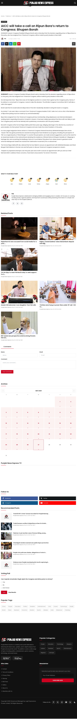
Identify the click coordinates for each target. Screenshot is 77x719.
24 (6, 445)
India (52, 610)
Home (2, 16)
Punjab (10, 607)
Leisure (43, 649)
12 (27, 423)
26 (27, 445)
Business (16, 610)
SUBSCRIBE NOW (58, 680)
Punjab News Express (6, 246)
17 (6, 434)
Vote (4, 593)
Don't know (6, 588)
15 (60, 423)
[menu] (2, 3)
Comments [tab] (7, 347)
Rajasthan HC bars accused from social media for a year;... (19, 243)
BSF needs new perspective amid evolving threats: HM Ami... (18, 337)
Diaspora (69, 644)
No (3, 585)
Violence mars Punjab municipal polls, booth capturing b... (31, 562)
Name (3, 352)
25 (17, 445)
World (3, 610)
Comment (4, 359)
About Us (4, 688)
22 (60, 434)
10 (6, 423)
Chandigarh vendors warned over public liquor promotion (31, 543)
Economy (24, 610)
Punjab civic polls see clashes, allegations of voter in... (29, 553)
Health (71, 607)
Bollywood (59, 610)
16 (70, 423)
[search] (75, 3)
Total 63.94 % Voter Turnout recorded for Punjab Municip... (31, 514)
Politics (25, 607)
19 (27, 434)
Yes (4, 582)
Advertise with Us (6, 691)
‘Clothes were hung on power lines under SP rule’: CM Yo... (58, 306)
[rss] (70, 702)
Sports (39, 610)
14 (49, 423)
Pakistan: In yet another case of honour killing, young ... (30, 533)
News (9, 610)
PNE (13, 194)
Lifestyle (46, 610)
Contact (4, 669)
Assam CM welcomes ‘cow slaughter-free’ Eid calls (18, 305)
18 (17, 434)
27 (38, 445)
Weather (32, 607)
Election (32, 610)
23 (70, 434)
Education (17, 607)
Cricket (56, 607)
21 (49, 434)
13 (38, 423)
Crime (3, 607)
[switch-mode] (74, 702)
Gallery (3, 685)
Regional (43, 653)
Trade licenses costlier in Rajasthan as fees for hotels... (30, 524)
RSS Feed (4, 682)
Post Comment (7, 372)
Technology (63, 607)
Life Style (51, 653)
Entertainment (41, 607)
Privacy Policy (5, 675)
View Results (12, 593)
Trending (67, 610)
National (8, 16)
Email (41, 352)
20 (38, 434)
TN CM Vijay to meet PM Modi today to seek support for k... (19, 274)
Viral (49, 607)
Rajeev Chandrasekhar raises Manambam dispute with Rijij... (57, 243)
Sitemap (4, 678)
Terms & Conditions (7, 672)
